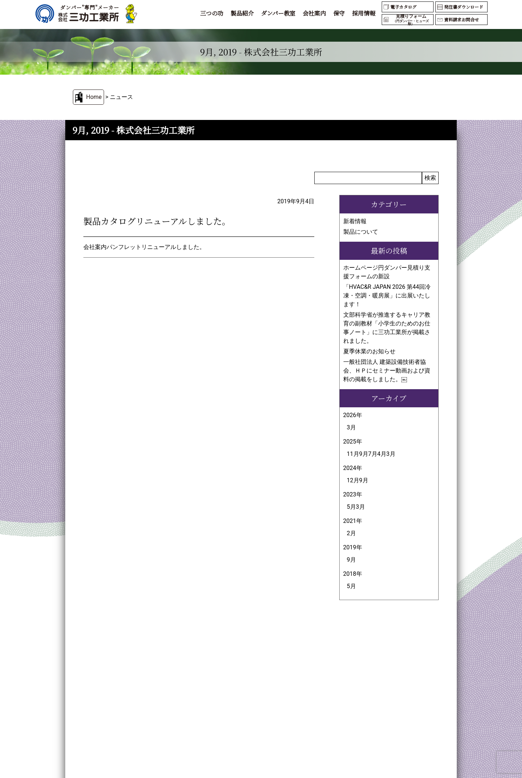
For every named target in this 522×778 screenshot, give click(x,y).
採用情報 (363, 13)
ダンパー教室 (278, 13)
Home (94, 96)
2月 (351, 533)
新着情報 (354, 221)
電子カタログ (403, 7)
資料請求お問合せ (461, 19)
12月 (353, 480)
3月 (351, 427)
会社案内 (314, 13)
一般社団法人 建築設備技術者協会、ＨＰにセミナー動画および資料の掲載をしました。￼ (386, 370)
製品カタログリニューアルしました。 (157, 221)
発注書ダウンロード (463, 7)
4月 (381, 453)
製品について (360, 231)
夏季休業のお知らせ (369, 351)
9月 (363, 453)
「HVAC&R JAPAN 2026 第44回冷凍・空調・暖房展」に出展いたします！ (387, 295)
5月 (351, 506)
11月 (353, 453)
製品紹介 (242, 13)
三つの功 (211, 13)
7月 (372, 453)
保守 (339, 13)
